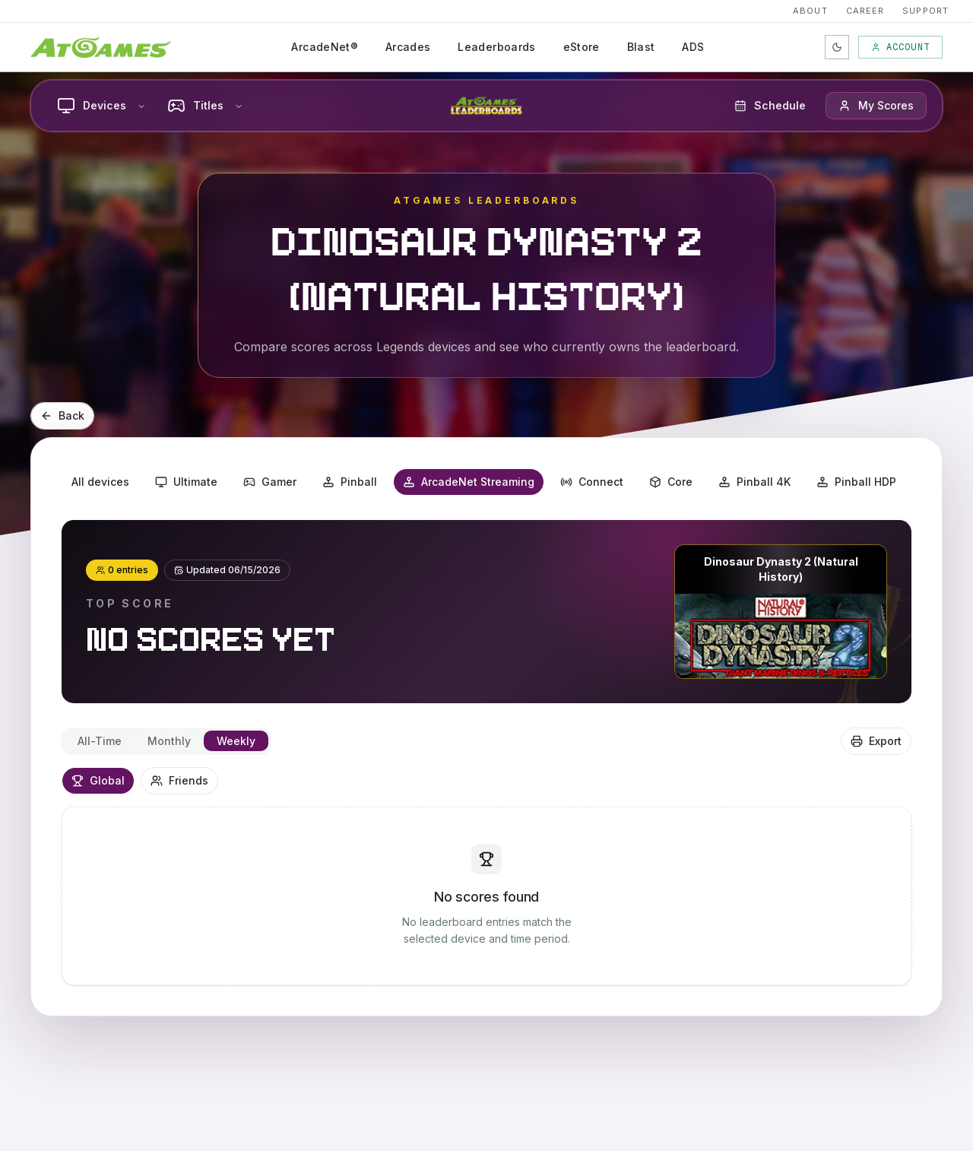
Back (62, 415)
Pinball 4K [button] (754, 481)
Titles (205, 106)
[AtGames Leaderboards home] (486, 105)
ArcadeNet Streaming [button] (468, 481)
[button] (876, 105)
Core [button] (671, 481)
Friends (179, 780)
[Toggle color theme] (837, 47)
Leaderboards (496, 46)
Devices (101, 106)
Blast (641, 46)
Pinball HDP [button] (856, 481)
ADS (693, 46)
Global (98, 780)
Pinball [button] (349, 481)
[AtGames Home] (100, 47)
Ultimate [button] (186, 481)
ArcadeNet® (324, 46)
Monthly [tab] (169, 740)
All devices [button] (100, 481)
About (810, 10)
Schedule (770, 105)
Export (876, 740)
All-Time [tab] (100, 740)
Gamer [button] (269, 481)
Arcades (407, 46)
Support (925, 10)
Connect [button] (591, 481)
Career (865, 10)
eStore (581, 46)
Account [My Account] (900, 47)
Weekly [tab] (236, 740)
